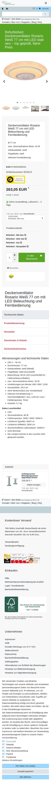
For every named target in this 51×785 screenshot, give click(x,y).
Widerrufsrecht (11, 650)
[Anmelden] (3, 9)
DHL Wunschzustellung (17, 751)
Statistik (10, 744)
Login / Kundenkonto (14, 585)
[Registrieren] (7, 9)
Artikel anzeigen (34, 485)
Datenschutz (11, 654)
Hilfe (7, 578)
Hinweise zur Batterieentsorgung (20, 669)
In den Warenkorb (34, 257)
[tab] (25, 314)
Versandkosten (28, 214)
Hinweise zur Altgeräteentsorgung (20, 673)
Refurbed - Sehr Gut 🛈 (16, 239)
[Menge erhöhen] (14, 255)
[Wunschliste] (34, 9)
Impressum (10, 639)
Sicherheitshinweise (15, 349)
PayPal (9, 754)
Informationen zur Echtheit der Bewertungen (25, 665)
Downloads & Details (15, 340)
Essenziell (11, 741)
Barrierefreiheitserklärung (16, 589)
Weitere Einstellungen (12, 760)
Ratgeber (25, 22)
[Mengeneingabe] (9, 257)
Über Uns (15, 22)
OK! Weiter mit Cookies (25, 766)
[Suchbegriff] (22, 14)
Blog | (34, 22)
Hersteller (9, 332)
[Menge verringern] (14, 259)
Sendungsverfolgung (14, 546)
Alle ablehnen (25, 777)
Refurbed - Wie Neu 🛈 (16, 235)
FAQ (40, 22)
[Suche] (45, 14)
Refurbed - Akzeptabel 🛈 (17, 246)
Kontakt (5, 22)
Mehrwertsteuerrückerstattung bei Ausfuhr (24, 582)
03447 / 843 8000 (12, 19)
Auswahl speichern (26, 771)
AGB (7, 643)
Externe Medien (13, 748)
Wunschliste (12, 268)
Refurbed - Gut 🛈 (14, 243)
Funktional (11, 757)
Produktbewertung (14, 323)
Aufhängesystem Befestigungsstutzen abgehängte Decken (29, 476)
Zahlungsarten (11, 661)
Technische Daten (14, 314)
